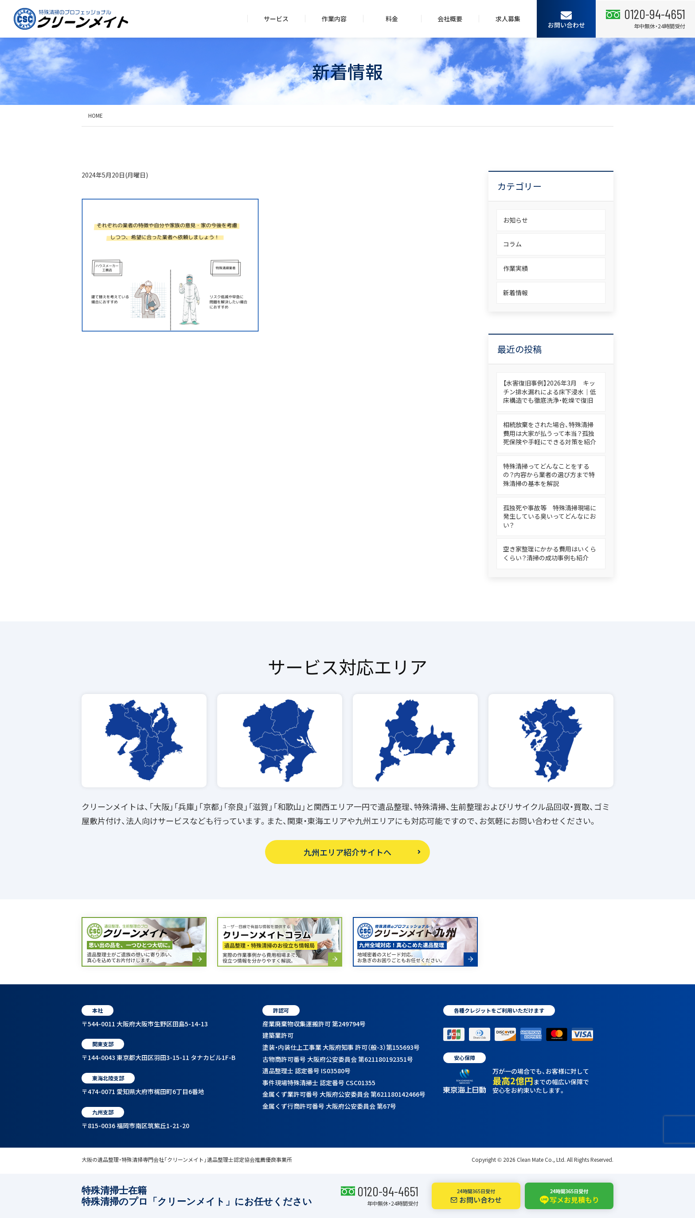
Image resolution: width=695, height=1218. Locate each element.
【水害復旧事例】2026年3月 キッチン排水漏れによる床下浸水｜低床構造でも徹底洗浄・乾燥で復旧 (549, 391)
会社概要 (449, 18)
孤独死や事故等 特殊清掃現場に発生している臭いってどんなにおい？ (549, 516)
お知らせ (515, 220)
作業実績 (515, 268)
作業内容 (334, 18)
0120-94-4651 (387, 1191)
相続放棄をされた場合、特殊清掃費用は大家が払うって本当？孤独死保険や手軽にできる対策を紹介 (549, 433)
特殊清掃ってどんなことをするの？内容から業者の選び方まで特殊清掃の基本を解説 (549, 475)
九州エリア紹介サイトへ (347, 852)
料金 (392, 18)
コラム (512, 243)
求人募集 (508, 18)
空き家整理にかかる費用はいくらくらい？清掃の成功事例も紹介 (549, 553)
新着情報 (515, 292)
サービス (276, 18)
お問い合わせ (566, 19)
